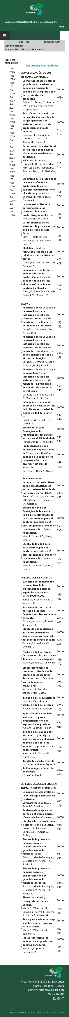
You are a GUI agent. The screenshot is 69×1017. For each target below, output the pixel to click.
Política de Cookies (54, 1012)
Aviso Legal (13, 1011)
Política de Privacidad (29, 1012)
